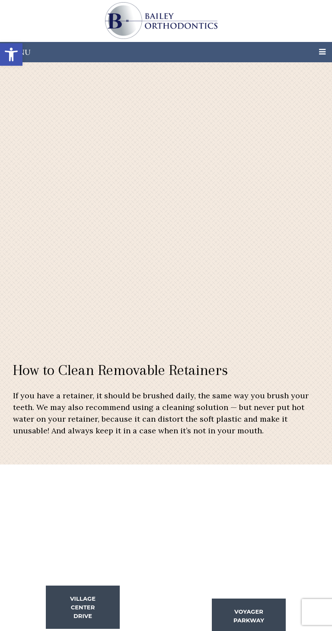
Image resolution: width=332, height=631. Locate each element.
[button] (11, 54)
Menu (19, 52)
